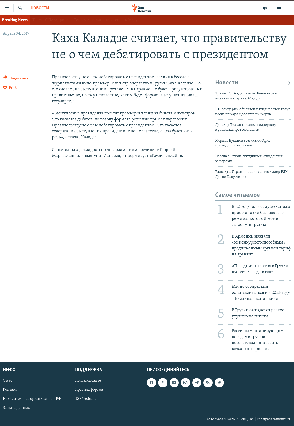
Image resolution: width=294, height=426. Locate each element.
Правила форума (89, 390)
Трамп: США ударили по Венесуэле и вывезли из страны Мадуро (87, 20)
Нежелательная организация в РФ (32, 399)
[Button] (16, 79)
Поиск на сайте (88, 381)
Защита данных (16, 408)
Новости (40, 8)
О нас (7, 381)
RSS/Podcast (85, 399)
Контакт (10, 390)
